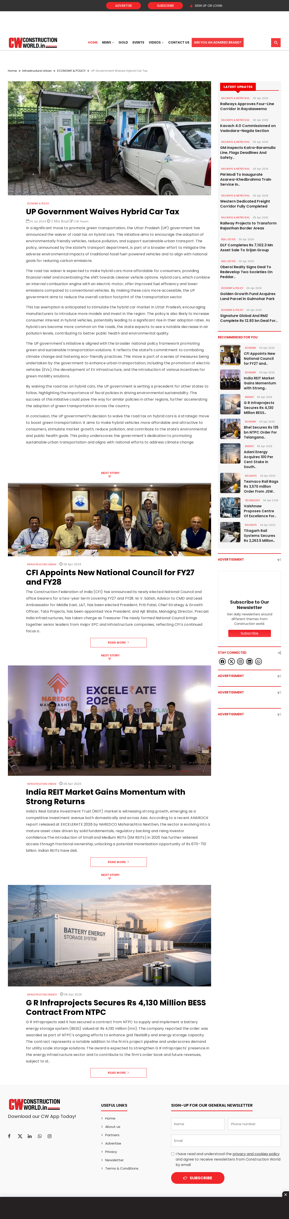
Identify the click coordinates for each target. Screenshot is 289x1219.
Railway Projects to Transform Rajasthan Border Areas (248, 226)
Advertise (123, 5)
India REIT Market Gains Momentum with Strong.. (260, 383)
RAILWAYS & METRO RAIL (235, 98)
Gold (123, 42)
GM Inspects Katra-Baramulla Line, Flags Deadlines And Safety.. (247, 152)
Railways (251, 476)
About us (112, 1126)
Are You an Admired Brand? (217, 42)
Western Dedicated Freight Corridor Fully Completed (245, 204)
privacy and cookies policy (256, 1154)
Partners (112, 1135)
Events (138, 42)
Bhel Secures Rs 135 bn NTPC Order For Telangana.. (261, 432)
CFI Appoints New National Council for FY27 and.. (259, 358)
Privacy (111, 1151)
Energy (249, 397)
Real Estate (228, 239)
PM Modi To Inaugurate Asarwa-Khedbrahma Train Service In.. (245, 179)
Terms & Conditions (121, 1168)
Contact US (178, 42)
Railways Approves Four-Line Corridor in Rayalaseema (247, 106)
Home (93, 42)
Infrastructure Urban (37, 71)
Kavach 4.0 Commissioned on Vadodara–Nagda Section (248, 128)
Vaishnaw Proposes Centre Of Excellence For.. (260, 511)
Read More (118, 642)
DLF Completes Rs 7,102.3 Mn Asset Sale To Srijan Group (246, 248)
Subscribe (165, 5)
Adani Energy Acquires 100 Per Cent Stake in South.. (258, 459)
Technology (252, 500)
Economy (250, 348)
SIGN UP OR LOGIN (206, 5)
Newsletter (114, 1160)
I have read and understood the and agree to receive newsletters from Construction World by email (228, 1159)
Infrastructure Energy (42, 994)
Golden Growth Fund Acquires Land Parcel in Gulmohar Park (247, 296)
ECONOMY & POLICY (71, 71)
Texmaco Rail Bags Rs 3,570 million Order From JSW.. (261, 486)
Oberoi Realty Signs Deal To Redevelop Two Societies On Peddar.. (246, 272)
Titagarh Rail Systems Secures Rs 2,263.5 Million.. (259, 535)
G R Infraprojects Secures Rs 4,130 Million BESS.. (259, 407)
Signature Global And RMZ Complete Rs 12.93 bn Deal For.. (248, 318)
